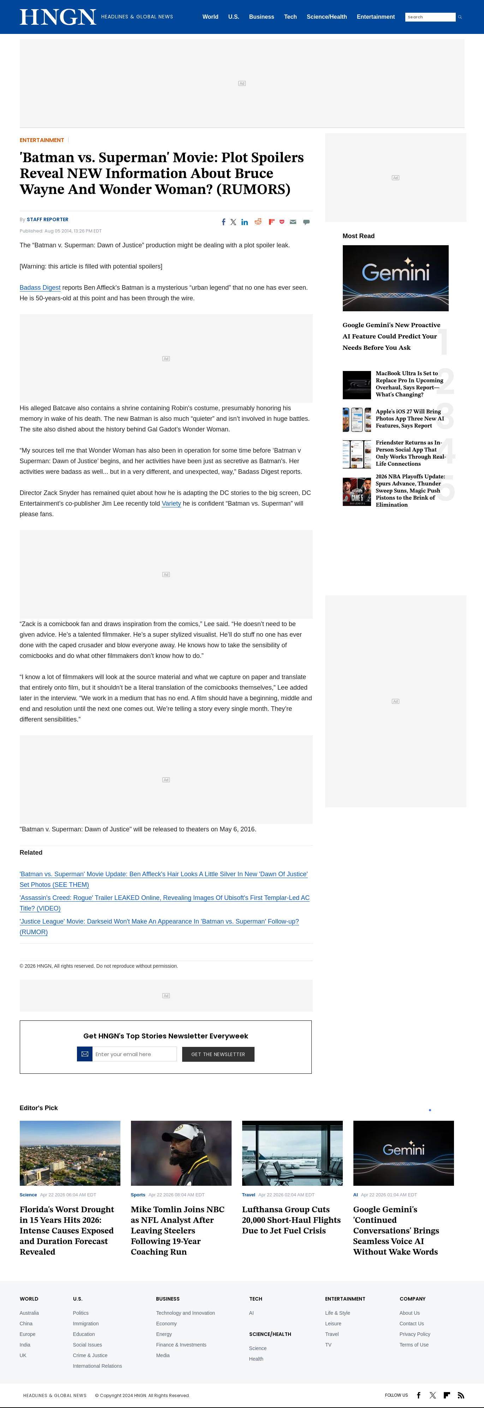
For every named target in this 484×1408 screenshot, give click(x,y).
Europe (28, 1334)
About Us (410, 1313)
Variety (171, 503)
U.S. (233, 17)
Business (261, 17)
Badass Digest (40, 287)
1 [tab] (430, 1110)
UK (23, 1355)
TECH (255, 1298)
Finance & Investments (181, 1345)
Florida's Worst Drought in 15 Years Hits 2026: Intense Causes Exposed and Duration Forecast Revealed (67, 1231)
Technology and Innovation (185, 1313)
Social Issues (87, 1345)
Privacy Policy (415, 1334)
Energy (164, 1334)
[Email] (293, 222)
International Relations (97, 1366)
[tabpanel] (75, 1191)
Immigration (86, 1323)
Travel (249, 1194)
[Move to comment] (306, 222)
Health (256, 1359)
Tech (290, 17)
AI (355, 1194)
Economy (166, 1323)
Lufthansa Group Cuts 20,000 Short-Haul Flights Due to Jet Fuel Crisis (291, 1221)
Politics (81, 1313)
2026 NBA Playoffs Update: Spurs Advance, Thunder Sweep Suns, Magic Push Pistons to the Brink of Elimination (410, 491)
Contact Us (412, 1323)
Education (84, 1334)
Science (28, 1194)
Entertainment (376, 17)
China (26, 1323)
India (25, 1345)
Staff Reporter (47, 219)
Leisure (333, 1323)
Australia (29, 1313)
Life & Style (337, 1313)
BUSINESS (168, 1298)
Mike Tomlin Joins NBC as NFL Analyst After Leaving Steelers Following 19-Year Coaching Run (178, 1231)
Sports (138, 1194)
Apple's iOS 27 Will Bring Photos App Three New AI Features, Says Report (410, 419)
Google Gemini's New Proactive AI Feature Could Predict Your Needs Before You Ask (392, 337)
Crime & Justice (90, 1355)
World (211, 17)
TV (328, 1345)
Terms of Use (414, 1345)
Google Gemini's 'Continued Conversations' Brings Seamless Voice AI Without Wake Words (396, 1231)
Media (162, 1355)
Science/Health (327, 17)
